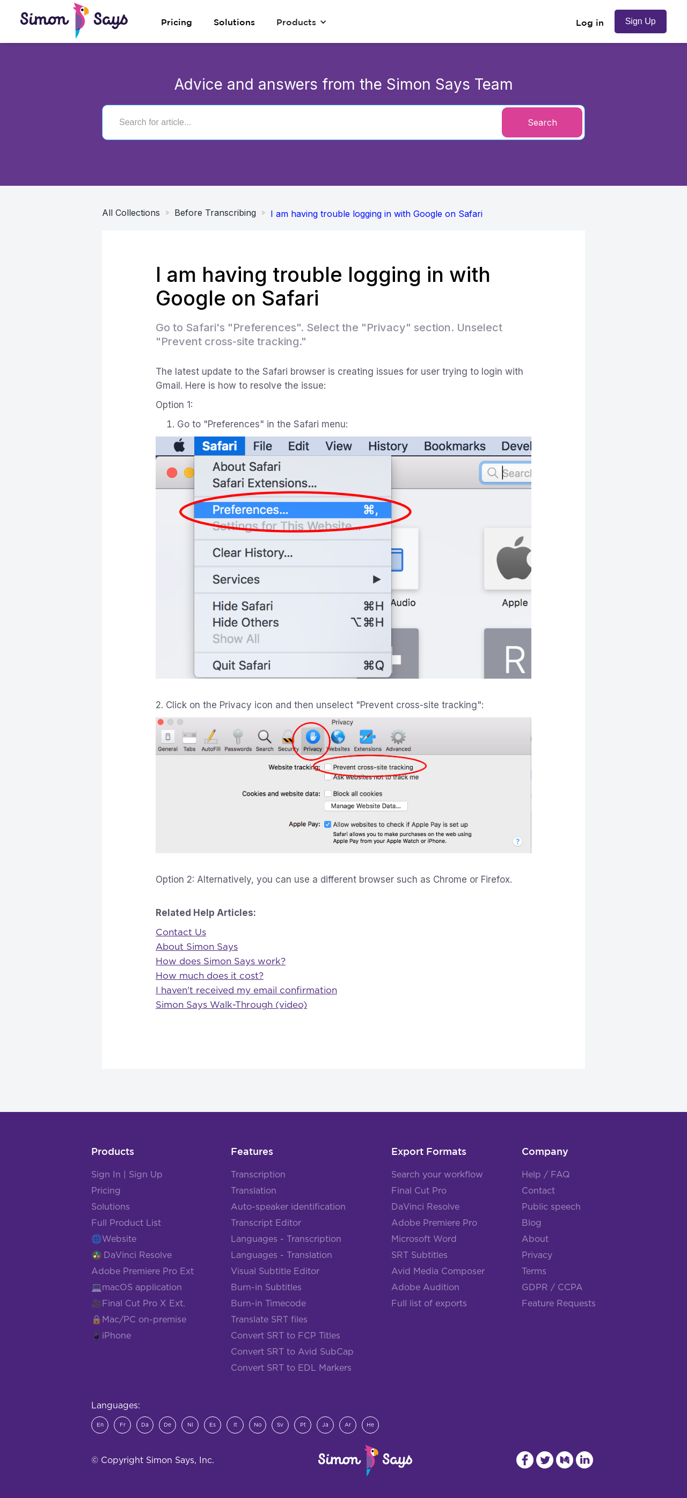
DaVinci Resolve (138, 1255)
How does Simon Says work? (221, 961)
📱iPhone (111, 1336)
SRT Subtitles (419, 1255)
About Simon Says (197, 946)
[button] (302, 22)
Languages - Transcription (286, 1239)
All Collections (131, 212)
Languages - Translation (281, 1255)
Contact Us (181, 932)
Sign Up (640, 21)
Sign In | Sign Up (127, 1174)
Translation (253, 1191)
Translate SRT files (269, 1319)
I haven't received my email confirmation (246, 990)
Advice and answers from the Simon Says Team (343, 84)
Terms (534, 1271)
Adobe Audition (425, 1287)
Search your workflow (437, 1174)
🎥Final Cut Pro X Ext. (138, 1303)
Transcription (258, 1174)
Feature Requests (559, 1303)
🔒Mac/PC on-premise (138, 1319)
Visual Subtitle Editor (275, 1271)
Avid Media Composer (438, 1271)
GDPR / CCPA (552, 1287)
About (535, 1239)
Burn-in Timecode (268, 1303)
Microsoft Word (424, 1239)
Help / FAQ (546, 1174)
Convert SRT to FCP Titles (285, 1336)
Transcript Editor (266, 1223)
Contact (538, 1191)
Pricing (106, 1191)
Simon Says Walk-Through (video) (231, 1004)
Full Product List (126, 1223)
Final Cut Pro (419, 1191)
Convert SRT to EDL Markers (291, 1368)
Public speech (551, 1207)
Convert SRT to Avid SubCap (292, 1352)
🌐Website (113, 1239)
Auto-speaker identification (288, 1207)
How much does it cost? (210, 975)
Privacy (537, 1255)
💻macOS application (136, 1287)
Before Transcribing (215, 212)
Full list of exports (429, 1303)
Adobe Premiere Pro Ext (142, 1271)
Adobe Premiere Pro (434, 1223)
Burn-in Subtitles (266, 1287)
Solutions (110, 1207)
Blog (532, 1223)
